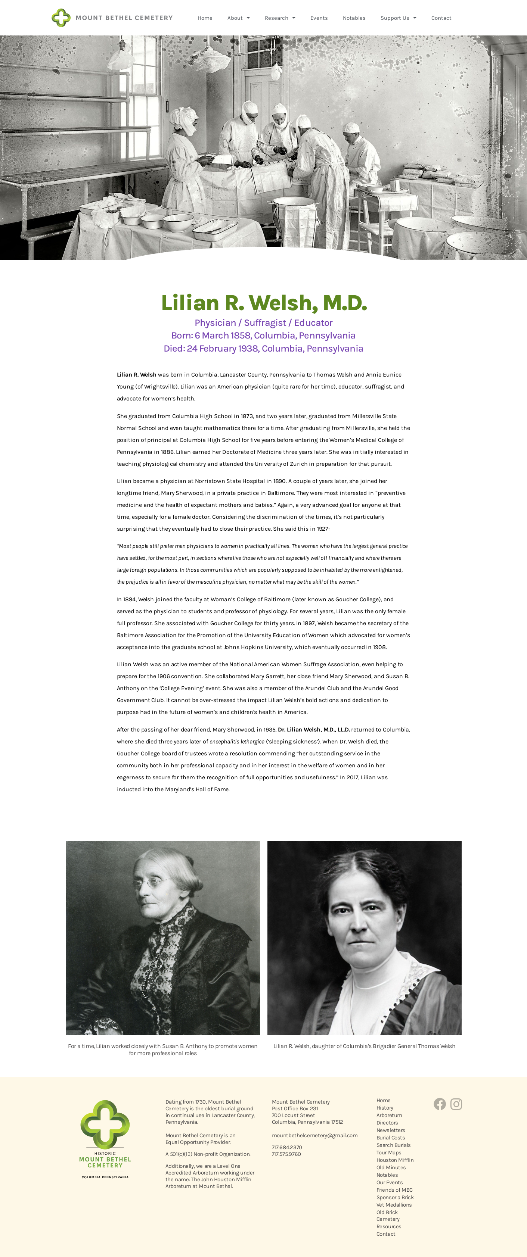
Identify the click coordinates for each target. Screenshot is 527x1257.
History (384, 1107)
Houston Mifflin (395, 1160)
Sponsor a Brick (395, 1197)
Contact (441, 18)
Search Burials (393, 1145)
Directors (387, 1122)
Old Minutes (391, 1167)
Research (280, 17)
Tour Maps (389, 1152)
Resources (389, 1226)
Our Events (389, 1182)
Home (205, 18)
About (238, 17)
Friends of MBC (394, 1189)
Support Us (398, 17)
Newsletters (391, 1130)
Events (319, 18)
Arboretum (389, 1115)
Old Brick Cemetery (388, 1215)
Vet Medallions (394, 1204)
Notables (354, 18)
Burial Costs (390, 1137)
